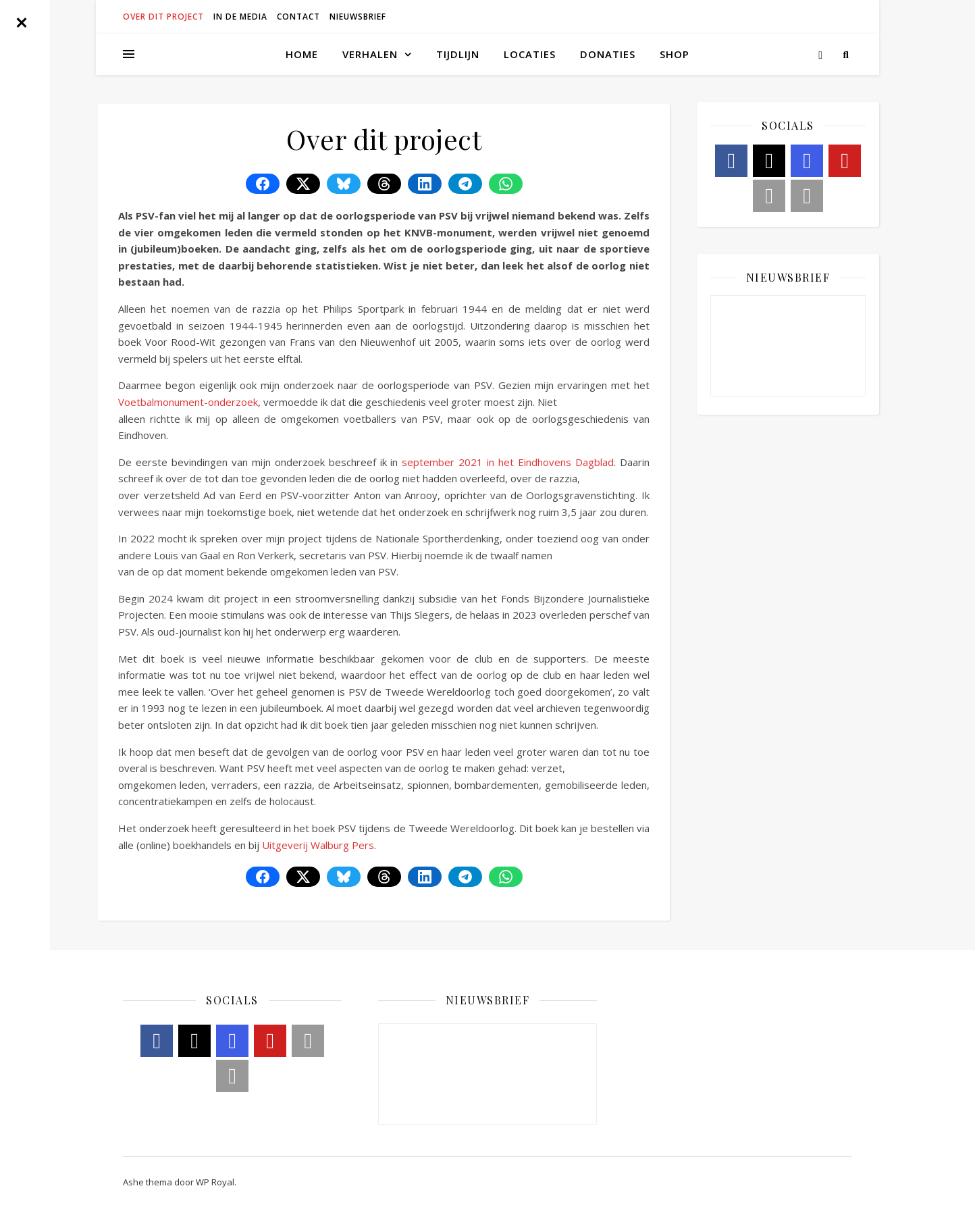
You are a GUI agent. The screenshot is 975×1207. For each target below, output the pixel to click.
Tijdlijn (457, 54)
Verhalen (370, 54)
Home (302, 54)
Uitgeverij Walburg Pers (318, 845)
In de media (240, 16)
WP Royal (215, 1182)
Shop (674, 54)
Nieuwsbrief (358, 16)
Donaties (607, 54)
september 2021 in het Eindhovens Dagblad (508, 462)
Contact (298, 16)
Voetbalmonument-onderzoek (188, 402)
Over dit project (163, 16)
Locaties (530, 54)
